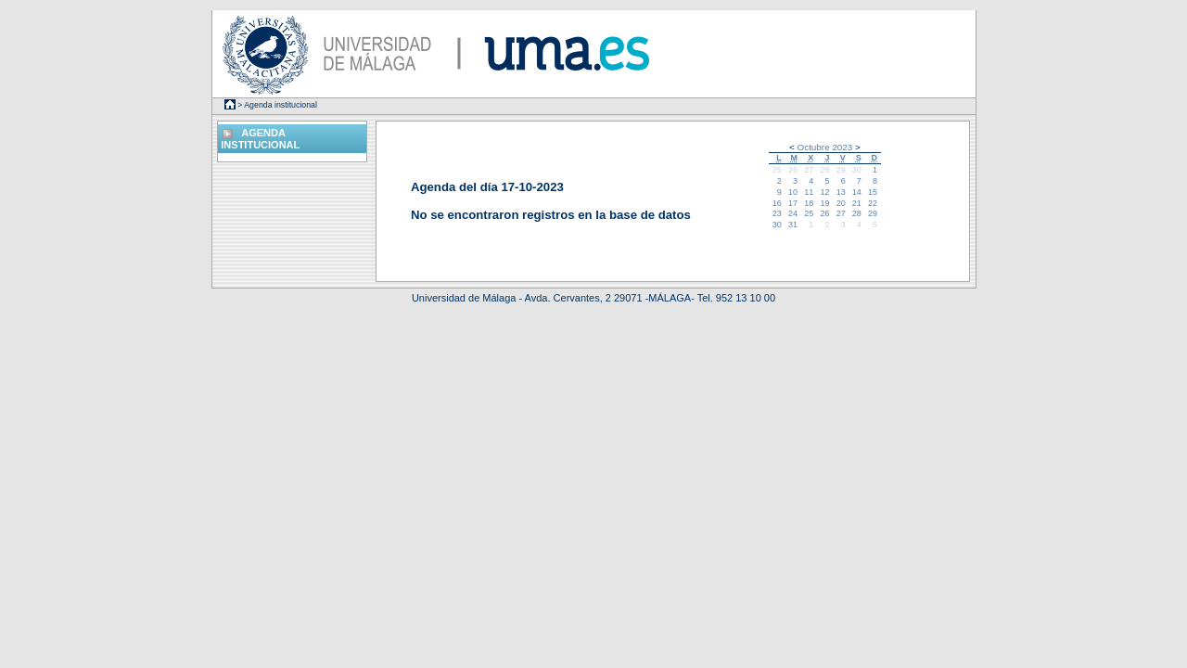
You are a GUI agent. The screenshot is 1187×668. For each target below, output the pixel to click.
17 (793, 203)
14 (857, 192)
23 (777, 213)
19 (824, 203)
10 (793, 192)
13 (841, 192)
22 (872, 203)
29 (841, 169)
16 (777, 203)
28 (824, 169)
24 (793, 213)
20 (841, 203)
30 (857, 169)
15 (872, 192)
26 (793, 169)
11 (808, 192)
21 (857, 203)
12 (824, 192)
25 (777, 169)
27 (808, 169)
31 (793, 224)
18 (808, 203)
